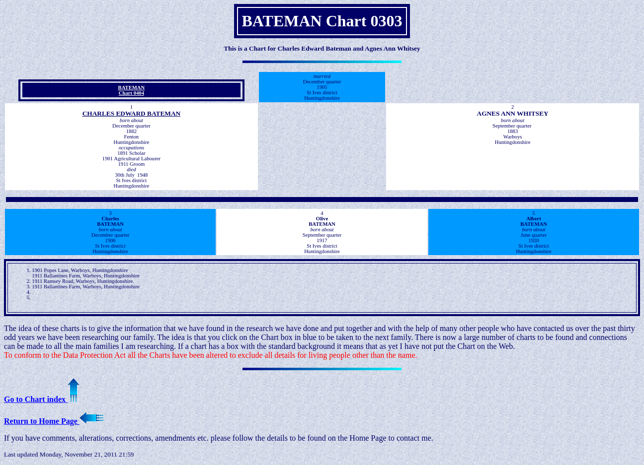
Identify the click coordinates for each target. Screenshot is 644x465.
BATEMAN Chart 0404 (131, 90)
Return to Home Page (53, 421)
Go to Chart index (42, 399)
